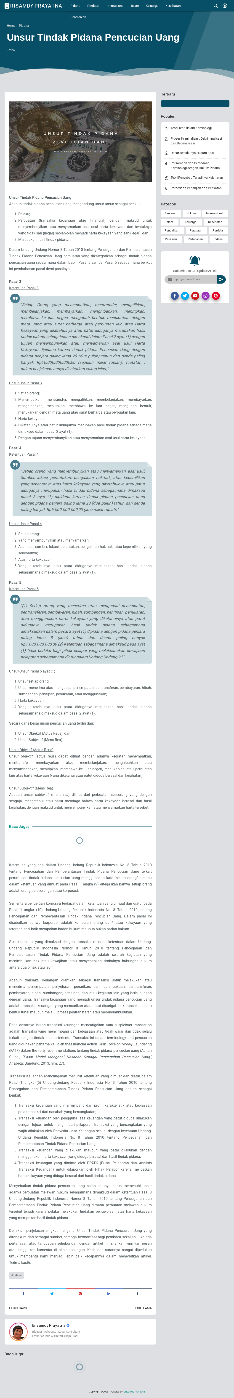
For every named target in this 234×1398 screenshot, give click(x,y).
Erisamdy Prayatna (34, 6)
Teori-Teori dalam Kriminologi (191, 128)
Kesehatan (173, 6)
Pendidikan (78, 17)
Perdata (93, 6)
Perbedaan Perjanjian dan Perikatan (196, 188)
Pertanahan (195, 239)
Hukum (191, 213)
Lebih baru (18, 1308)
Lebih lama (142, 1308)
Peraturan (196, 230)
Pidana (75, 6)
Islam (135, 6)
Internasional (115, 6)
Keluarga (152, 6)
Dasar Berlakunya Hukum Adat (192, 153)
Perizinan (171, 239)
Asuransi (170, 213)
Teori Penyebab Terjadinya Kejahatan (197, 177)
